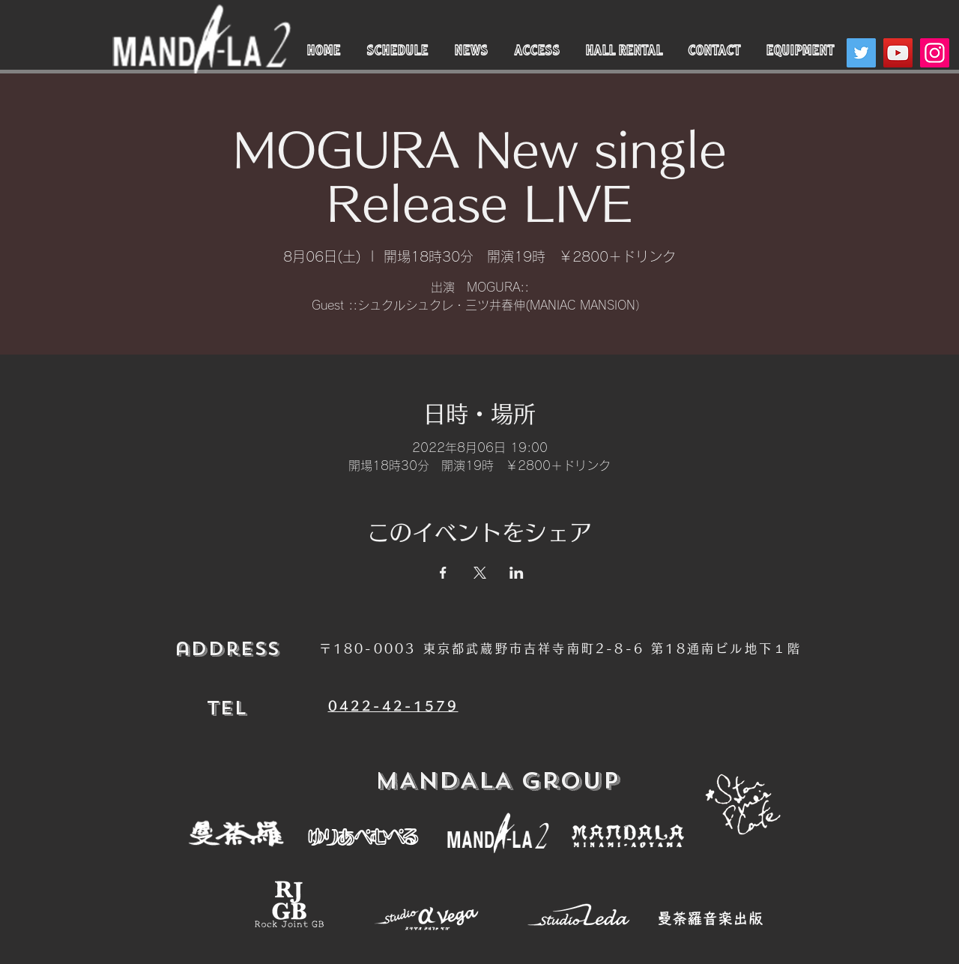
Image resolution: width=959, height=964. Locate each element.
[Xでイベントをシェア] (480, 573)
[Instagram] (934, 52)
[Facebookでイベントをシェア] (443, 573)
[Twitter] (861, 52)
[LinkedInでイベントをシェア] (516, 573)
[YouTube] (898, 52)
